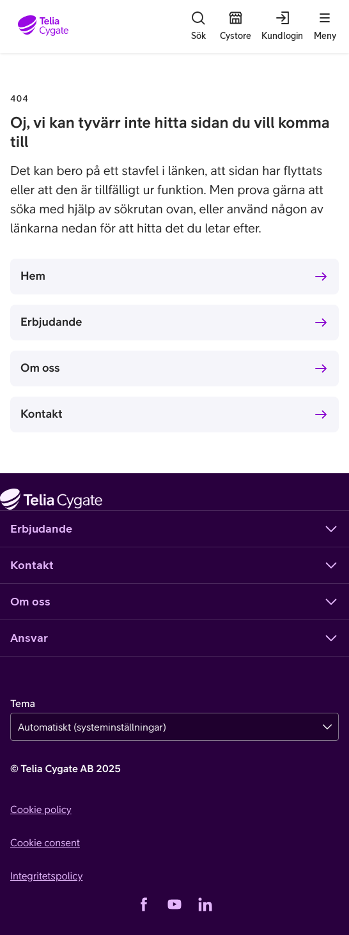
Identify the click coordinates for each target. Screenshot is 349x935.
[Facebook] (143, 904)
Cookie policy (41, 810)
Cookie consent (45, 843)
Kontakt (41, 413)
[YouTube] (174, 904)
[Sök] (198, 26)
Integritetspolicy (46, 876)
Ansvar (174, 638)
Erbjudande (51, 321)
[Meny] (325, 26)
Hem (32, 275)
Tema (22, 704)
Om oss (40, 367)
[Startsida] (43, 26)
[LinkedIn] (205, 904)
